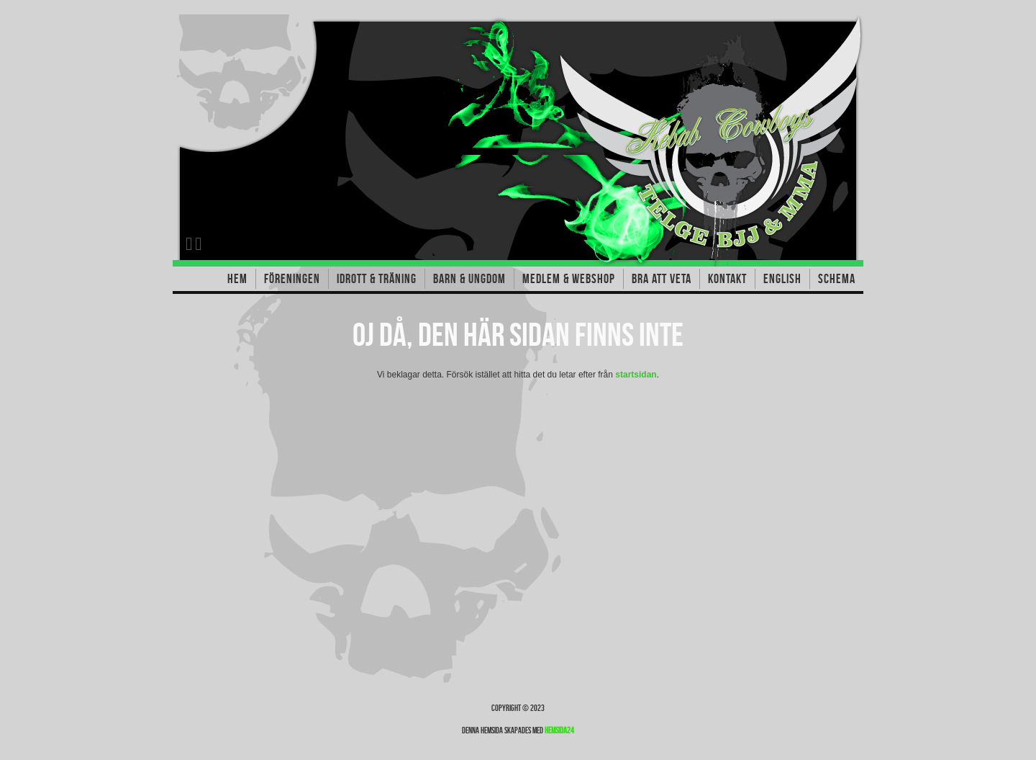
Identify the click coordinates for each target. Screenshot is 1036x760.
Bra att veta (661, 279)
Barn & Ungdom (469, 279)
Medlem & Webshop (568, 279)
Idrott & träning (377, 279)
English (782, 279)
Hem (237, 279)
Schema (836, 279)
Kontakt (727, 279)
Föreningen (292, 279)
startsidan (635, 375)
